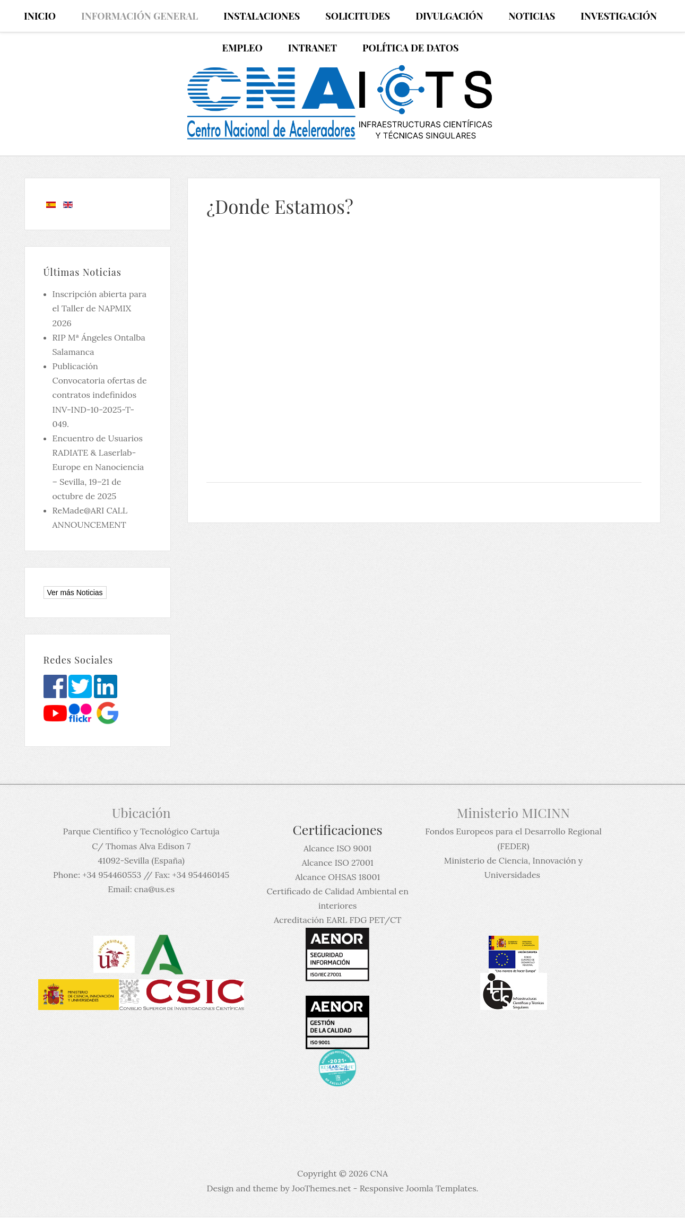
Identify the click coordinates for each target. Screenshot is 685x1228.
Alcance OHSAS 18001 (337, 877)
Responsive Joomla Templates (418, 1188)
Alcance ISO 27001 (338, 862)
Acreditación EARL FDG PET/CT (337, 920)
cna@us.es (154, 889)
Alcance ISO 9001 (337, 848)
